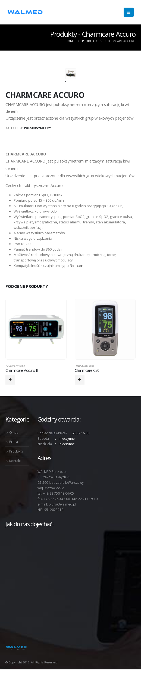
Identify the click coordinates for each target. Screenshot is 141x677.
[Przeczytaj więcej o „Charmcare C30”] (79, 380)
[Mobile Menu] (129, 12)
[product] (36, 329)
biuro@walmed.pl (62, 504)
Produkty (16, 451)
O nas (13, 432)
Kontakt (15, 460)
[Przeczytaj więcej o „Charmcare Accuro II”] (10, 380)
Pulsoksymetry (37, 128)
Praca (13, 441)
